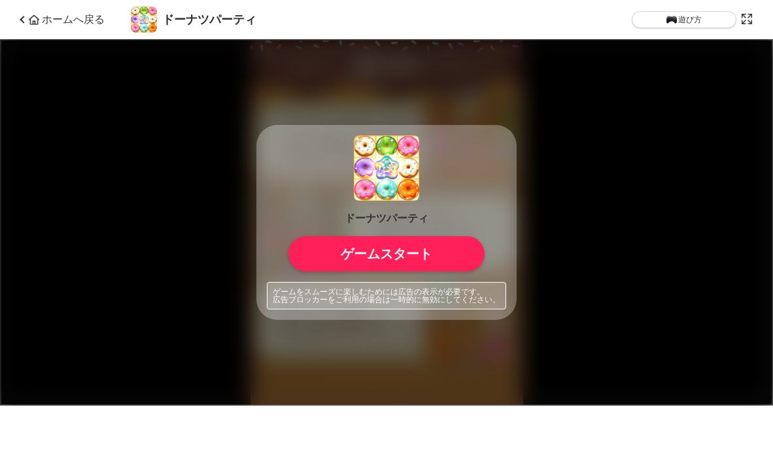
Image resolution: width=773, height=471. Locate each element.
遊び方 (684, 19)
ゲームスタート (386, 254)
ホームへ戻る (67, 19)
